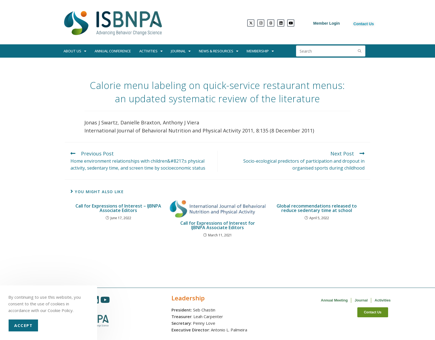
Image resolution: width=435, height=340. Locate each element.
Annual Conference (113, 50)
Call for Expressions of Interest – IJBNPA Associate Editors (118, 208)
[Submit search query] (359, 51)
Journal (181, 51)
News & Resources (218, 51)
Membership (260, 51)
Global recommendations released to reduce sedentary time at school (317, 208)
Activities (151, 51)
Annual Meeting (334, 300)
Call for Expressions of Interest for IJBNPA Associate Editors (217, 225)
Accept (23, 325)
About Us (75, 51)
